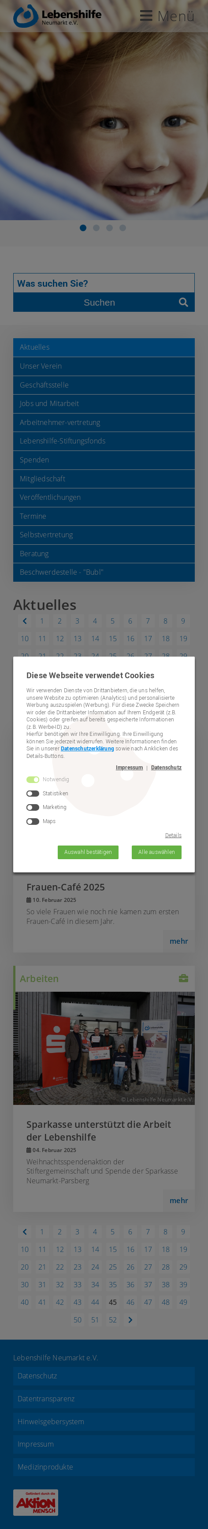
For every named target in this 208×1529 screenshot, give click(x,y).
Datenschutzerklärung (87, 748)
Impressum (129, 767)
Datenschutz (166, 767)
